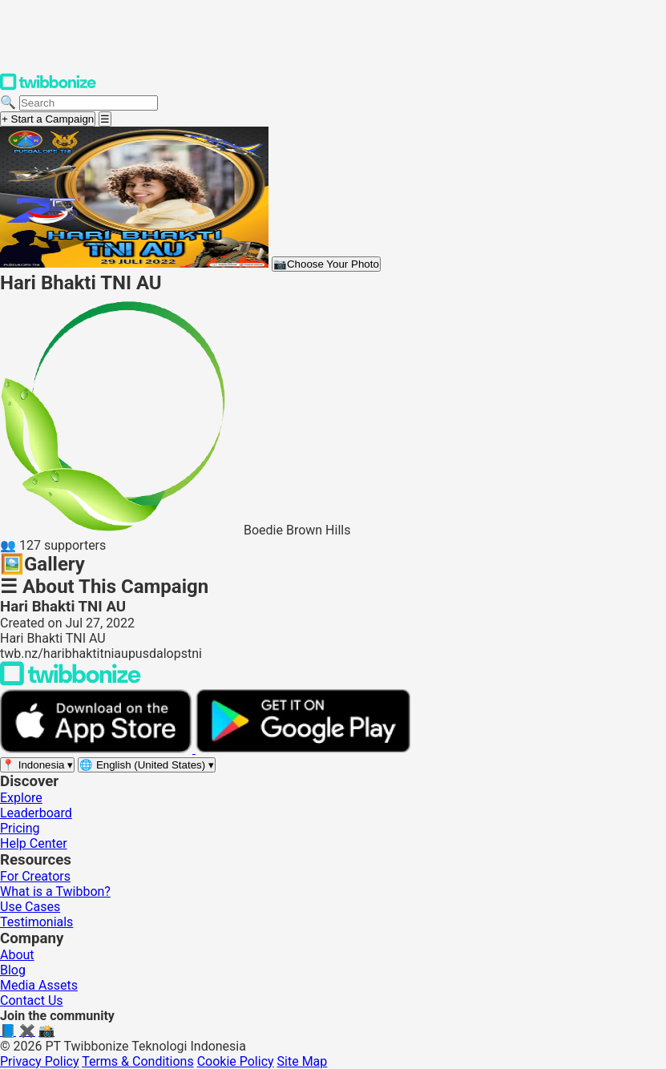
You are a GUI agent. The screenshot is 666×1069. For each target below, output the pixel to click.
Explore (21, 797)
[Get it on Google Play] (303, 748)
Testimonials (36, 922)
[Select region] (37, 765)
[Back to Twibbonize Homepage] (70, 681)
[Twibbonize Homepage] (48, 87)
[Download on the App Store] (98, 748)
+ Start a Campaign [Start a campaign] (48, 119)
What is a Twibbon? (55, 891)
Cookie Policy (235, 1061)
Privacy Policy (39, 1061)
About (17, 954)
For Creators (35, 876)
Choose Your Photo (326, 264)
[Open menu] (105, 119)
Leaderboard (36, 813)
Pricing (20, 828)
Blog (13, 970)
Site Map (302, 1061)
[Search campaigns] (88, 103)
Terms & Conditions (138, 1061)
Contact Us (31, 1000)
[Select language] (147, 765)
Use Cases (30, 906)
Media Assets (39, 985)
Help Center (33, 843)
